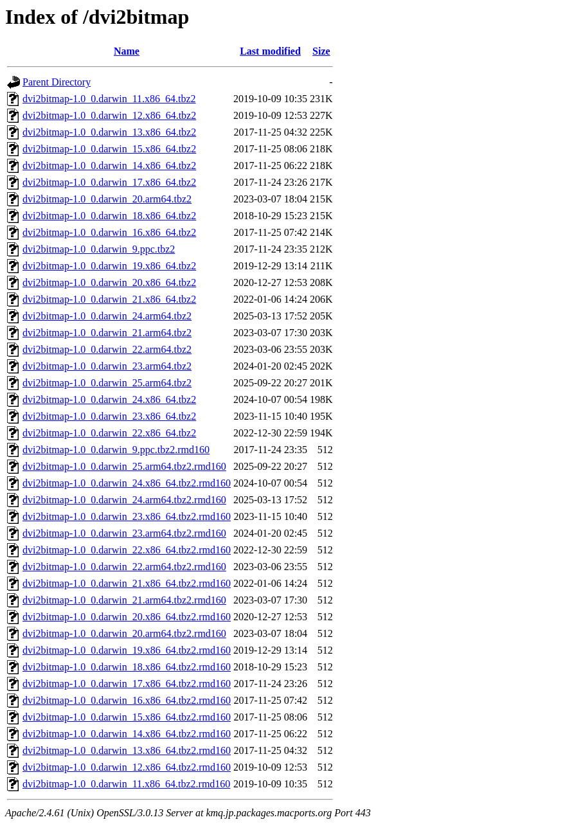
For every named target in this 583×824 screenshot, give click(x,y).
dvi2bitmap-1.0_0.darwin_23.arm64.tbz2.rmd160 (124, 533)
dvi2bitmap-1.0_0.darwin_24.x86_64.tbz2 (109, 399)
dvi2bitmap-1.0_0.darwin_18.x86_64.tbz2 (109, 215)
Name (126, 51)
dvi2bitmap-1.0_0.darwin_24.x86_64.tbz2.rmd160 (126, 483)
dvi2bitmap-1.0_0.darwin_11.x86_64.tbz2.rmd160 (126, 783)
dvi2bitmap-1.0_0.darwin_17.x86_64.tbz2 (109, 182)
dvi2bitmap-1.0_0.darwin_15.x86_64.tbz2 (109, 148)
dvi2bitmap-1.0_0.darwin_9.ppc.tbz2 (98, 249)
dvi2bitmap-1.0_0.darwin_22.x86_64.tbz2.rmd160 (126, 549)
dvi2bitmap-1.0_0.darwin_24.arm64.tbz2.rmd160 (124, 499)
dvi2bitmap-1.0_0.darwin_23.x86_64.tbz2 (109, 416)
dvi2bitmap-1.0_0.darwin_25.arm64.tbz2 (107, 382)
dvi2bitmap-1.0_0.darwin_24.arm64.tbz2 (107, 315)
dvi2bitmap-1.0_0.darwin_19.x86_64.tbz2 (109, 265)
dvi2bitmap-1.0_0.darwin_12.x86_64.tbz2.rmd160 (126, 767)
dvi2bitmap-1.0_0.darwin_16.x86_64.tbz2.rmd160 (126, 700)
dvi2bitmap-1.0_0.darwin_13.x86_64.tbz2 (109, 132)
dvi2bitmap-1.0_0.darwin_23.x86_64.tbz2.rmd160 (126, 516)
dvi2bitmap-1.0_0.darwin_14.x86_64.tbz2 (109, 165)
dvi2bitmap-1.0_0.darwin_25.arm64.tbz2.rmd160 (124, 466)
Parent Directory (56, 81)
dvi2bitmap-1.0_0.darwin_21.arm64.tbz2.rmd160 (124, 600)
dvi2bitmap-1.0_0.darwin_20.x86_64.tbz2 (109, 282)
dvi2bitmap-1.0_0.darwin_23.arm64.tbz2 (107, 366)
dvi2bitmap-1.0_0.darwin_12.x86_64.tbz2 (109, 115)
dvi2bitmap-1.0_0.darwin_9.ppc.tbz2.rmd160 (116, 449)
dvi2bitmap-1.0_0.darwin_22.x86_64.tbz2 (109, 432)
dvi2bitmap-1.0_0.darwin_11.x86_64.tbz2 (109, 98)
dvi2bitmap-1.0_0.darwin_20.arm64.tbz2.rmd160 (124, 633)
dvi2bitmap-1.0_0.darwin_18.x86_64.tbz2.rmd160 (126, 666)
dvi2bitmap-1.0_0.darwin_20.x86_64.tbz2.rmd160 (126, 616)
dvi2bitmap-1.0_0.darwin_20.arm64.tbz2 (107, 198)
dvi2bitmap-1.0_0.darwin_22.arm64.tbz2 (107, 349)
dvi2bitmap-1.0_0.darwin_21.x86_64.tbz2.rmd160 (126, 583)
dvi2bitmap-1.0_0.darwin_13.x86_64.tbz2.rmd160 (126, 750)
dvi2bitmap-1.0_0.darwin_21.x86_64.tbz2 (109, 299)
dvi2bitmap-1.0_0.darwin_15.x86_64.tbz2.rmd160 (126, 717)
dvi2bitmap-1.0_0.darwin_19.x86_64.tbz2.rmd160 (126, 650)
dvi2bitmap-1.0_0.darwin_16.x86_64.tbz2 (109, 232)
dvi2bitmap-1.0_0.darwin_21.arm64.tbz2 (107, 332)
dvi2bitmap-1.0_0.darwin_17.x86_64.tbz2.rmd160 (126, 683)
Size (321, 51)
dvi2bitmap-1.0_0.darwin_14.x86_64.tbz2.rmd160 (126, 733)
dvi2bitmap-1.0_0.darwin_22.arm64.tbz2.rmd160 (124, 566)
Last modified (270, 51)
